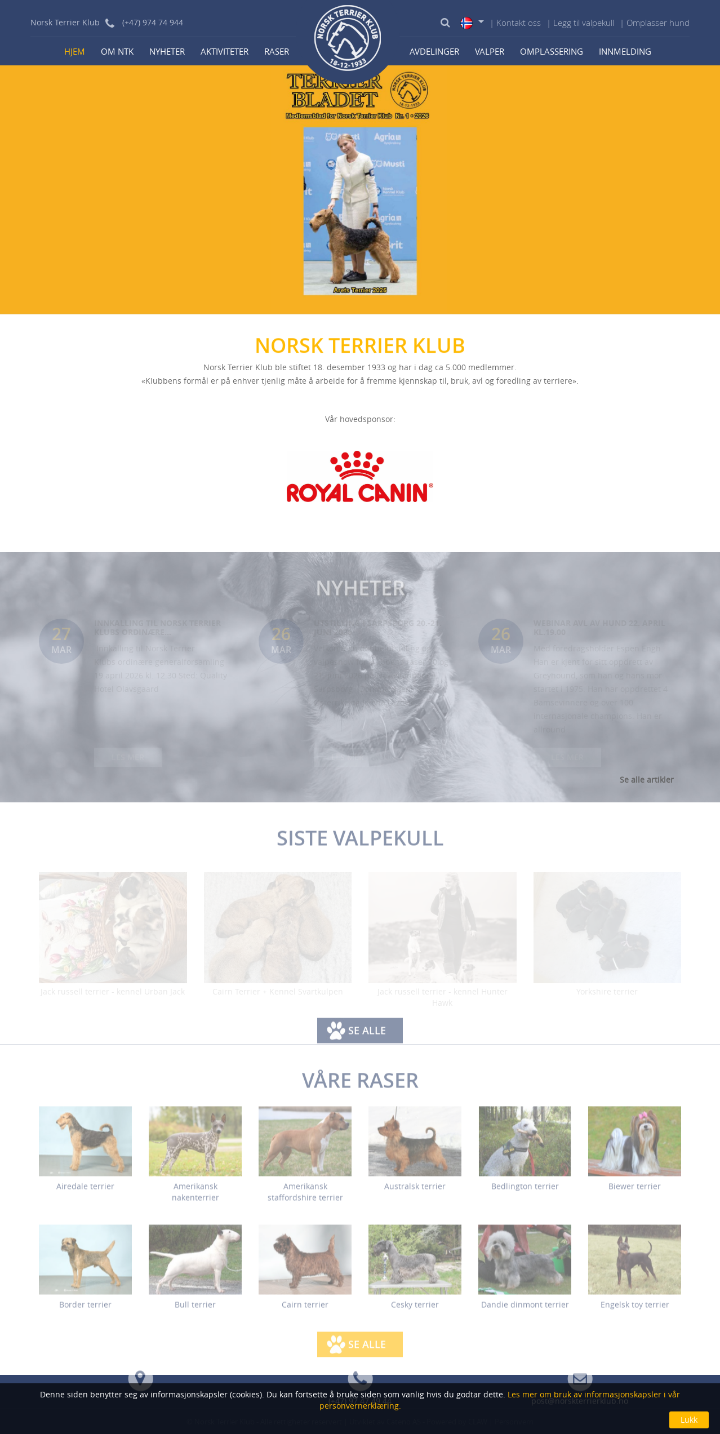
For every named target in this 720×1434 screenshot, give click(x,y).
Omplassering (551, 51)
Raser (276, 51)
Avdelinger (434, 51)
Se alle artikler (647, 779)
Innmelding (625, 51)
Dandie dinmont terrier (525, 1310)
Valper (489, 51)
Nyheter (167, 51)
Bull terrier (195, 1310)
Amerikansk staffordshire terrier (305, 1198)
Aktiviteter (224, 51)
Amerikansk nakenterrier (195, 1198)
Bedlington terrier (525, 1192)
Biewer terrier (634, 1192)
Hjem (74, 51)
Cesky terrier (415, 1310)
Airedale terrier (85, 1192)
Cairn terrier (305, 1310)
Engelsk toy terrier (635, 1310)
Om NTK (117, 51)
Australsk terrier (415, 1192)
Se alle (367, 1036)
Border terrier (85, 1310)
